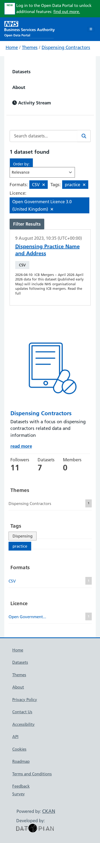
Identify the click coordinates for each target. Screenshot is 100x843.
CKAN (48, 811)
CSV (22, 265)
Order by (21, 164)
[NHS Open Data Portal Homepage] (30, 29)
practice (20, 546)
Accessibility (23, 724)
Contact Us (22, 711)
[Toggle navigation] (90, 29)
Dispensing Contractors (66, 47)
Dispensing (23, 536)
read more (21, 446)
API (15, 736)
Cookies (19, 749)
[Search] (84, 136)
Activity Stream (31, 102)
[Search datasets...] (44, 136)
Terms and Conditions (32, 773)
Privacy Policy (24, 699)
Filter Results (27, 224)
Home (12, 47)
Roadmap (21, 761)
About (18, 87)
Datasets (21, 71)
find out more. (66, 11)
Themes (30, 47)
